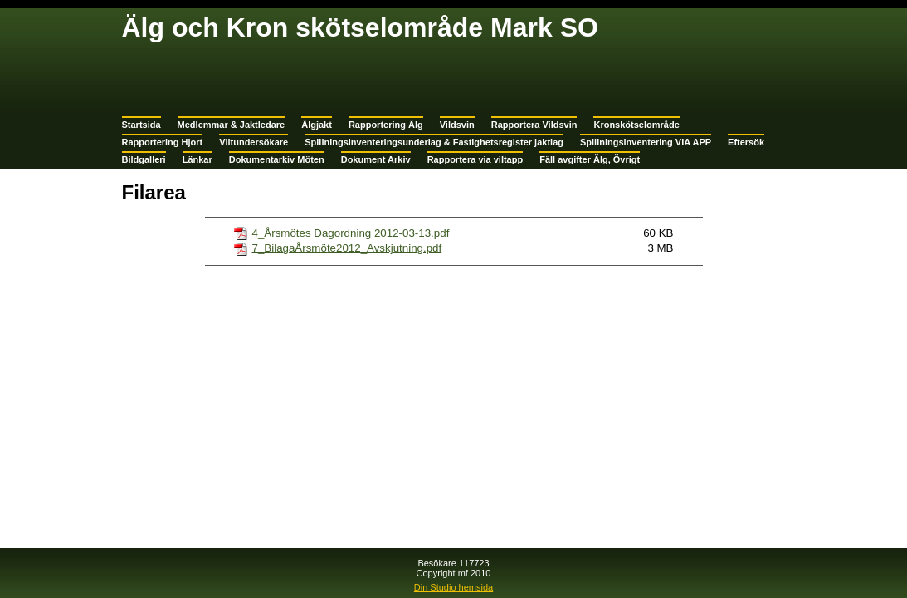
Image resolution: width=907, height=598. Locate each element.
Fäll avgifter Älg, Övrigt (589, 159)
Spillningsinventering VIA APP (645, 142)
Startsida (141, 125)
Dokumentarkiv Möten (276, 159)
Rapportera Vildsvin (534, 125)
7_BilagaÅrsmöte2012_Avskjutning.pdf (347, 248)
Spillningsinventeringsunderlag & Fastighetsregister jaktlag (434, 142)
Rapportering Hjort (162, 142)
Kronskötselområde (636, 125)
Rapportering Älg (386, 125)
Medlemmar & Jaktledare (231, 125)
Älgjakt (316, 125)
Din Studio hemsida (453, 587)
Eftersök (746, 142)
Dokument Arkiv (376, 159)
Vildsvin (457, 125)
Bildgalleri (144, 159)
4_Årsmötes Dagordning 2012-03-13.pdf (351, 233)
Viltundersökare (253, 142)
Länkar (197, 159)
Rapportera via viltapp (475, 159)
